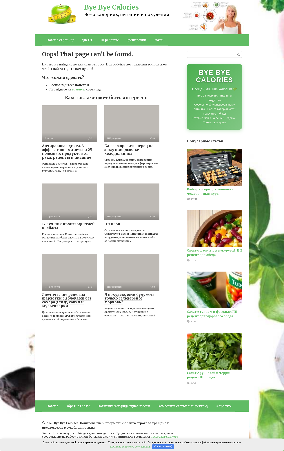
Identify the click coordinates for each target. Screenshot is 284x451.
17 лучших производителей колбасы (68, 226)
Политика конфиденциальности (124, 406)
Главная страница (60, 40)
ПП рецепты (109, 40)
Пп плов (112, 224)
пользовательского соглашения (130, 446)
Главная (52, 406)
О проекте (224, 406)
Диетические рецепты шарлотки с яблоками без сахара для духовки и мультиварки (66, 300)
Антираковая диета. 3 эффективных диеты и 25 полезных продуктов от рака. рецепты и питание (67, 152)
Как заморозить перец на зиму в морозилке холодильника (129, 150)
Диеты (87, 40)
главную (78, 89)
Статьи (159, 40)
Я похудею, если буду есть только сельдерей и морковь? (129, 298)
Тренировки (136, 40)
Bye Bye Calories (111, 7)
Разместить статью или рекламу (182, 406)
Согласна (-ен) (163, 446)
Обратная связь (78, 406)
